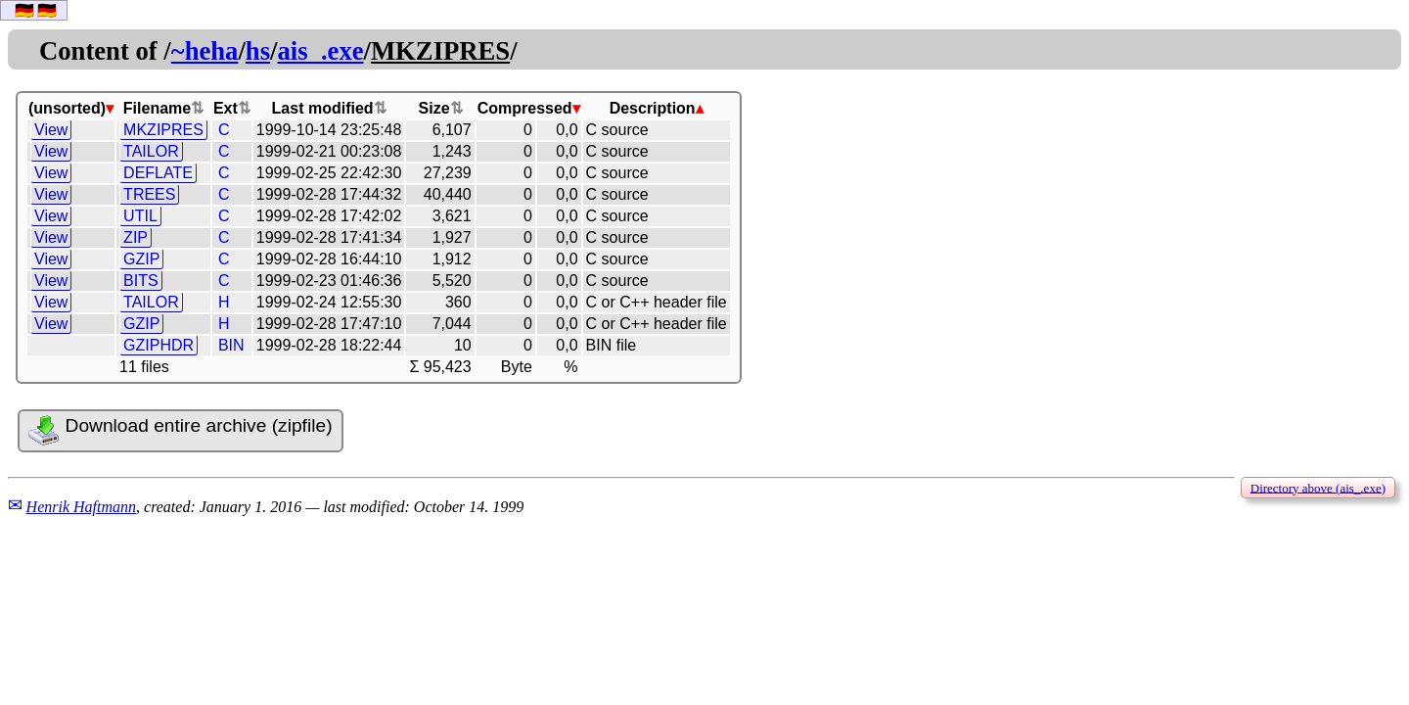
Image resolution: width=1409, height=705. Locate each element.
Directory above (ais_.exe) (1318, 487)
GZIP (141, 259)
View (51, 129)
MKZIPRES (163, 129)
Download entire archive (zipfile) (180, 430)
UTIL (140, 216)
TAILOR (151, 151)
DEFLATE (158, 172)
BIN (231, 345)
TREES (149, 194)
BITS (141, 280)
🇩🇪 (24, 10)
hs (258, 51)
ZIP (135, 237)
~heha (205, 51)
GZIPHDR (158, 345)
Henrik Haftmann (81, 506)
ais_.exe (320, 51)
